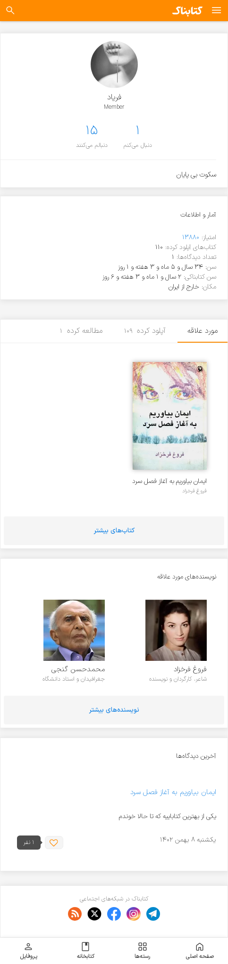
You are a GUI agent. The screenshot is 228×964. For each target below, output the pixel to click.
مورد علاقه (202, 331)
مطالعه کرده (81, 331)
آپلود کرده (145, 331)
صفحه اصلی (200, 951)
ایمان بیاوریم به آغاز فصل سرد (169, 481)
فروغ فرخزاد (194, 491)
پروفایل (28, 951)
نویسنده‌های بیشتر (114, 710)
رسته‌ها (142, 951)
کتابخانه (85, 951)
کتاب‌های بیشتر (114, 531)
